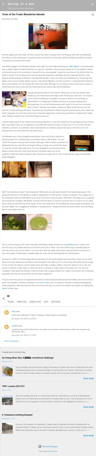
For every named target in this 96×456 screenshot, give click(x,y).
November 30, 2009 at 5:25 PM (24, 319)
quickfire (70, 245)
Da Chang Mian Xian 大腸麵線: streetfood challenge (28, 357)
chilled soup (21, 302)
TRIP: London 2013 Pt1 (13, 386)
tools (46, 302)
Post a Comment (11, 341)
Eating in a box (21, 4)
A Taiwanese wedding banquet (17, 415)
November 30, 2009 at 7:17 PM (24, 335)
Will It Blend (74, 66)
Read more (88, 379)
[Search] (92, 5)
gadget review (35, 302)
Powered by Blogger (48, 446)
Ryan (14, 311)
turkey (4, 288)
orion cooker (44, 282)
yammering (55, 302)
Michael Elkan (53, 451)
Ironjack (15, 326)
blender (11, 302)
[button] (92, 15)
